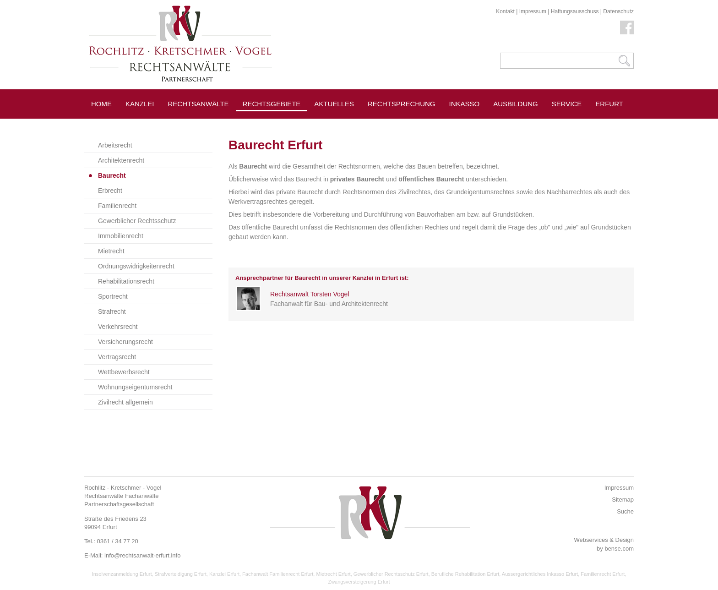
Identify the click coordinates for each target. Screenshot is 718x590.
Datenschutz (618, 11)
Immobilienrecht (120, 236)
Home (101, 104)
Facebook (627, 27)
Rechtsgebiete (272, 104)
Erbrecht (110, 190)
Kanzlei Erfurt (224, 574)
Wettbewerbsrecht (124, 372)
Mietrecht (111, 251)
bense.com (619, 548)
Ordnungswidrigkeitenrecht (136, 266)
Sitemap (623, 499)
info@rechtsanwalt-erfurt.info (142, 555)
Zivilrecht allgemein (125, 402)
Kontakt (505, 11)
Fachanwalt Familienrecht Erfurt (277, 574)
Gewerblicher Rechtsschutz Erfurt (391, 574)
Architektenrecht (121, 160)
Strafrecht (112, 311)
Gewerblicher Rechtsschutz (137, 220)
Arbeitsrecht (115, 145)
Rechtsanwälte (198, 104)
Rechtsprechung (401, 104)
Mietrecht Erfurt (333, 574)
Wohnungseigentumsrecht (135, 387)
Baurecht (112, 175)
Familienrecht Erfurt (603, 574)
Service (567, 104)
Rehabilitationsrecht (126, 281)
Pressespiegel (342, 124)
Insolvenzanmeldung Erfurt (122, 574)
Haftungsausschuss (575, 11)
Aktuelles (334, 104)
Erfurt (609, 104)
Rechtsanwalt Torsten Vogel (309, 294)
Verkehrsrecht (117, 326)
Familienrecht (117, 205)
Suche (625, 511)
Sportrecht (113, 296)
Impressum (532, 11)
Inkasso (464, 104)
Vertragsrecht (117, 357)
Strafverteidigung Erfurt (181, 574)
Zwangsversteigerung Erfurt (359, 582)
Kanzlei (139, 104)
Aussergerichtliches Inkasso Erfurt (540, 574)
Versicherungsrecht (125, 341)
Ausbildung (515, 104)
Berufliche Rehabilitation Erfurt (465, 574)
